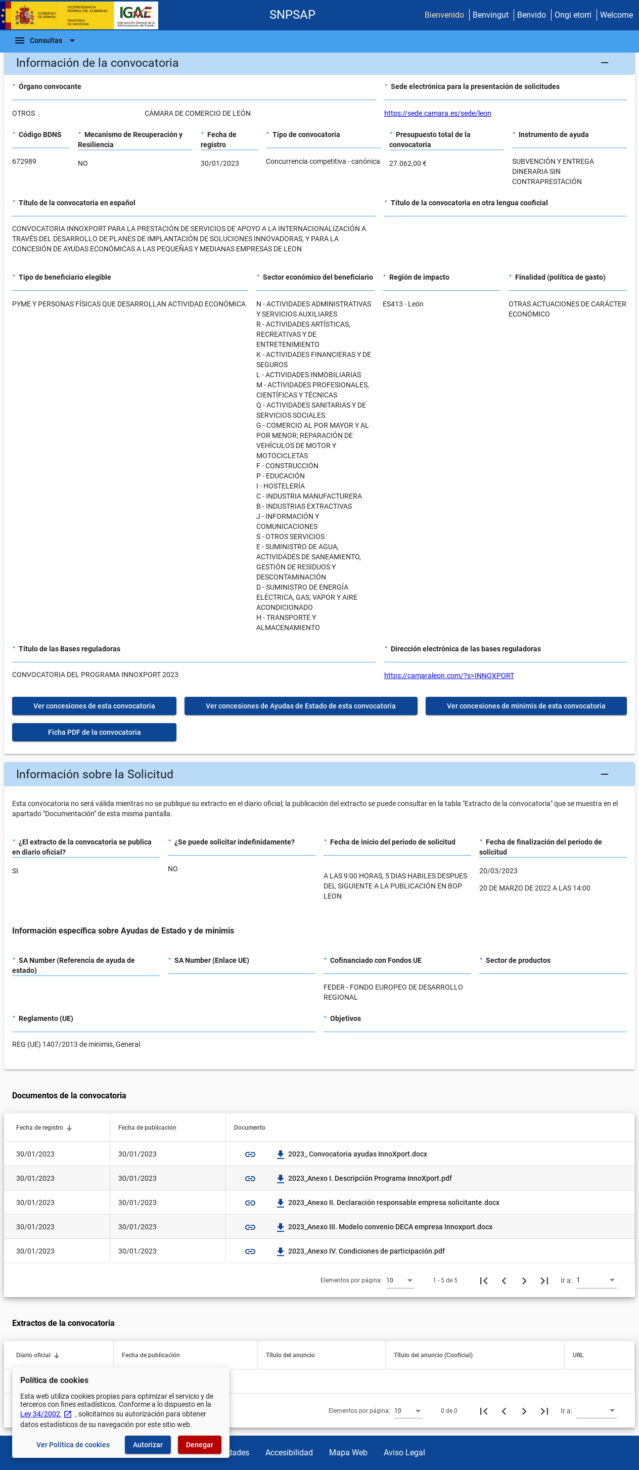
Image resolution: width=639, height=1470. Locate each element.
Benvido (531, 15)
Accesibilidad (289, 1452)
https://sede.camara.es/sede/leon (437, 113)
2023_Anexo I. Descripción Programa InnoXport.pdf (364, 1178)
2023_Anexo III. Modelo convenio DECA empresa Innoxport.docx (384, 1227)
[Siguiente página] (524, 1280)
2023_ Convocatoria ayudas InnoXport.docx (352, 1154)
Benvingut (491, 15)
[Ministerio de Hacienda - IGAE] (83, 15)
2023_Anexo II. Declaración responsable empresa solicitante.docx (388, 1202)
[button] (319, 63)
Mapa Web (348, 1452)
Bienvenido (444, 15)
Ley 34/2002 (46, 1414)
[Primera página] (484, 1280)
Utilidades (231, 1452)
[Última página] (544, 1280)
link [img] (250, 1154)
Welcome (616, 15)
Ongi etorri (573, 15)
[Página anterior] (504, 1280)
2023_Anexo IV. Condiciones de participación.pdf (360, 1251)
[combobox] (400, 1280)
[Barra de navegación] (46, 40)
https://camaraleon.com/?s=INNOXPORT (449, 676)
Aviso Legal (404, 1452)
